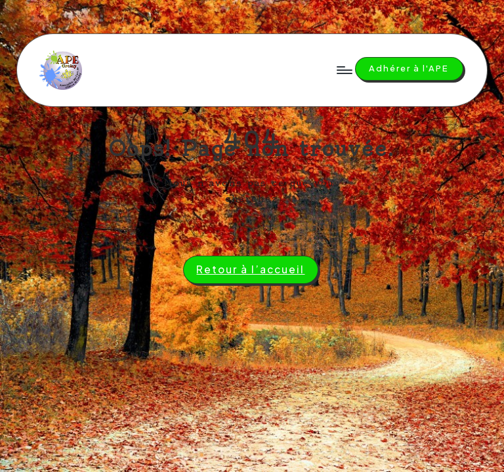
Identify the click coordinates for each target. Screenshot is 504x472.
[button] (409, 69)
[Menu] (343, 70)
